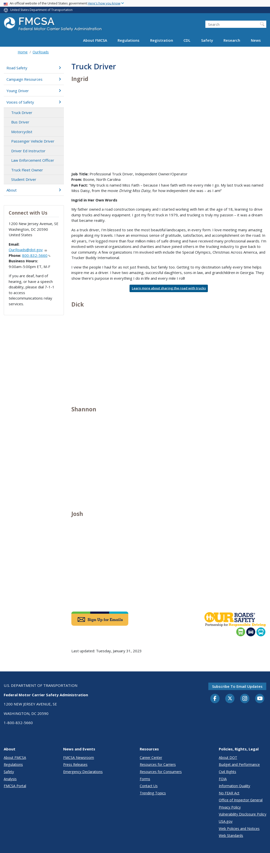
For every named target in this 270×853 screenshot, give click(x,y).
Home (23, 52)
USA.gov (225, 821)
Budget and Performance (239, 764)
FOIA (223, 778)
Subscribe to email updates (237, 686)
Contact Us (149, 785)
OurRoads (41, 52)
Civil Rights (227, 771)
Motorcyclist (21, 131)
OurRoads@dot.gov (28, 249)
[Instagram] (245, 699)
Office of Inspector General (241, 800)
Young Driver (33, 90)
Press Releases (75, 764)
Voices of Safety (33, 102)
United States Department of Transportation (41, 10)
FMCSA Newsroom (78, 757)
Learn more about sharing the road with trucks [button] (169, 288)
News (256, 40)
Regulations (128, 40)
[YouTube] (260, 698)
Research (232, 40)
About (33, 190)
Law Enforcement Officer (32, 160)
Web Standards (231, 835)
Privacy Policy (230, 807)
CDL (186, 40)
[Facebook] (215, 698)
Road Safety (33, 67)
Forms (145, 778)
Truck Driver (21, 112)
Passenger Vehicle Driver (32, 141)
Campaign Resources (33, 79)
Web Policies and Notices (239, 828)
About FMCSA (95, 40)
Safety (207, 40)
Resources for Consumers (161, 771)
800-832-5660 (36, 255)
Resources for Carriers (158, 764)
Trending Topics (153, 793)
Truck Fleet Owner (27, 169)
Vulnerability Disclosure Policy (242, 814)
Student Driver (23, 179)
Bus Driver (20, 121)
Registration (161, 40)
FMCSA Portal (15, 785)
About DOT (228, 757)
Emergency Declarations (83, 771)
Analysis (10, 778)
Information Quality (234, 785)
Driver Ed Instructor (28, 150)
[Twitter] (230, 698)
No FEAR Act (229, 793)
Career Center (151, 757)
